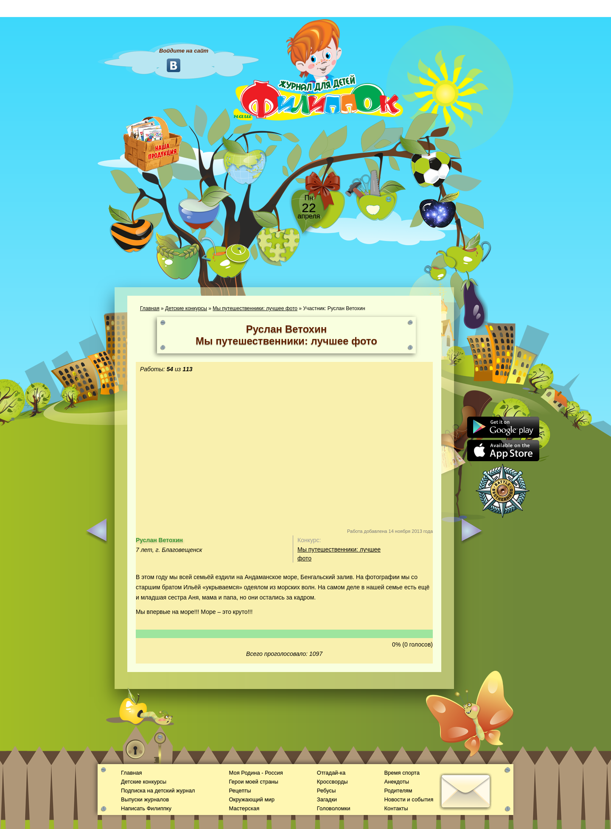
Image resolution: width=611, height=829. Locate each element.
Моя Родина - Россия (256, 773)
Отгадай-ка (331, 773)
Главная (150, 308)
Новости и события (408, 799)
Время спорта (401, 773)
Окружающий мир (251, 799)
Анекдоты (396, 782)
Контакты (396, 808)
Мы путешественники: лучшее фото (255, 308)
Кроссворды (332, 782)
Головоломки (333, 808)
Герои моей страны (253, 782)
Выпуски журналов (145, 799)
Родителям (398, 790)
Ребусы (326, 790)
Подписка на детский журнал (158, 790)
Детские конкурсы (186, 308)
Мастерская (244, 808)
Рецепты (240, 790)
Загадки (327, 799)
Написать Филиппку (146, 808)
